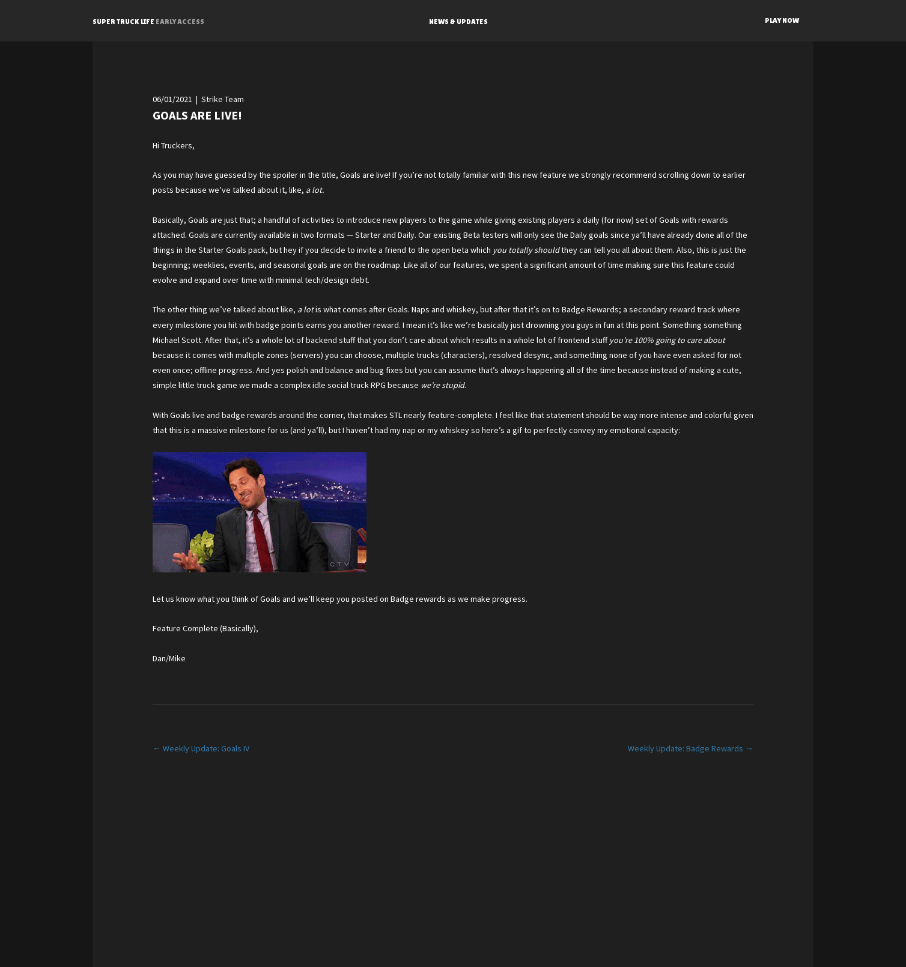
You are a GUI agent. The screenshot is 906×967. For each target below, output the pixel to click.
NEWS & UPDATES (458, 21)
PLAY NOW (782, 20)
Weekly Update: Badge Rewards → (690, 748)
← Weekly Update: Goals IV (201, 748)
